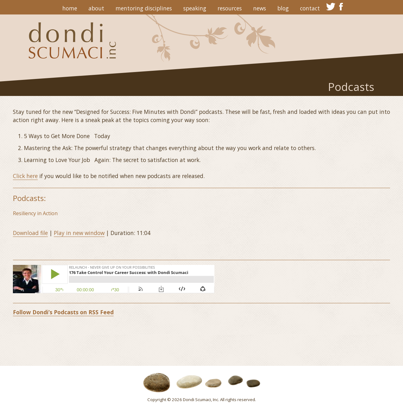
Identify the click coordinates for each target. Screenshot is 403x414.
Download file (30, 233)
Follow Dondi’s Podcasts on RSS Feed (63, 312)
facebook (341, 6)
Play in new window (79, 233)
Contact (310, 8)
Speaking (194, 8)
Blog (283, 8)
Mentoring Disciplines (144, 8)
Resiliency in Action (35, 213)
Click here (25, 176)
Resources (230, 8)
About (96, 8)
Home (69, 8)
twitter (330, 6)
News (259, 8)
